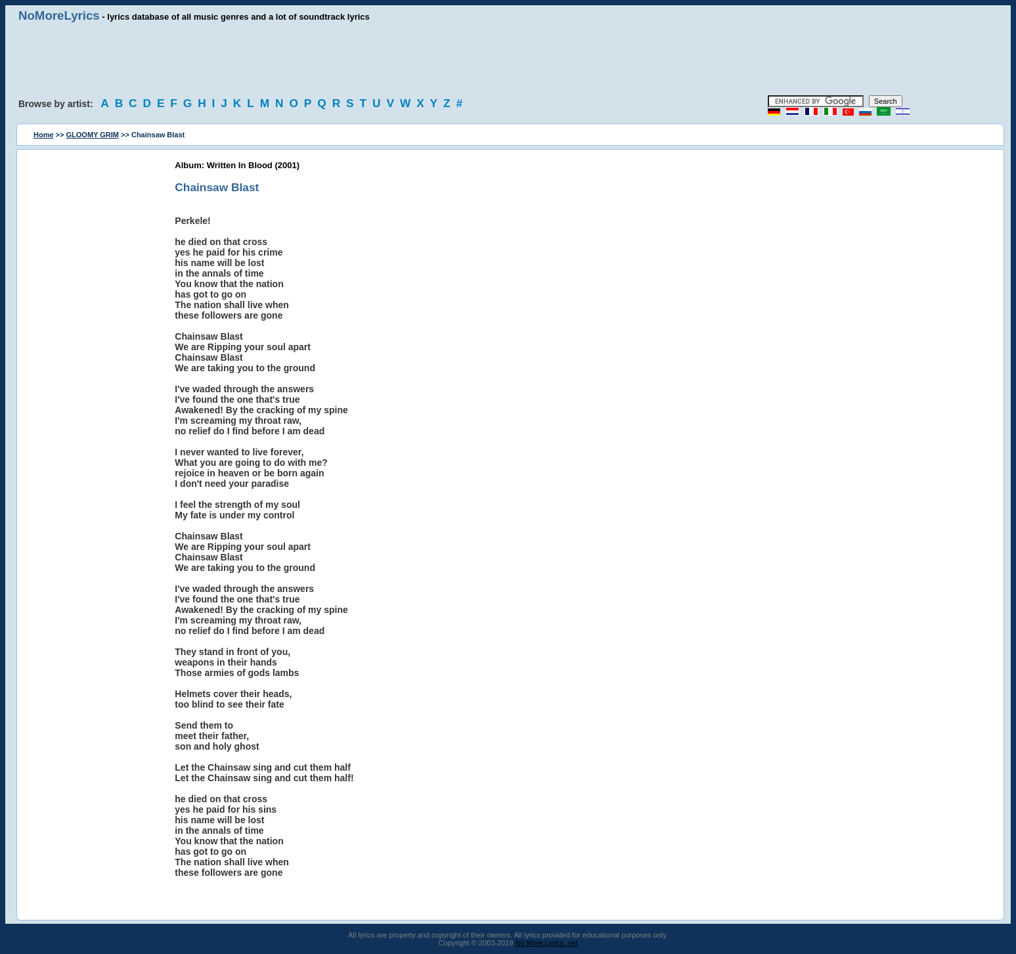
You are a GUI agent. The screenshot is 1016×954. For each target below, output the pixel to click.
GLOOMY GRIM (92, 135)
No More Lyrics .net (547, 943)
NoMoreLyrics (59, 15)
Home (43, 135)
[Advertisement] (508, 59)
